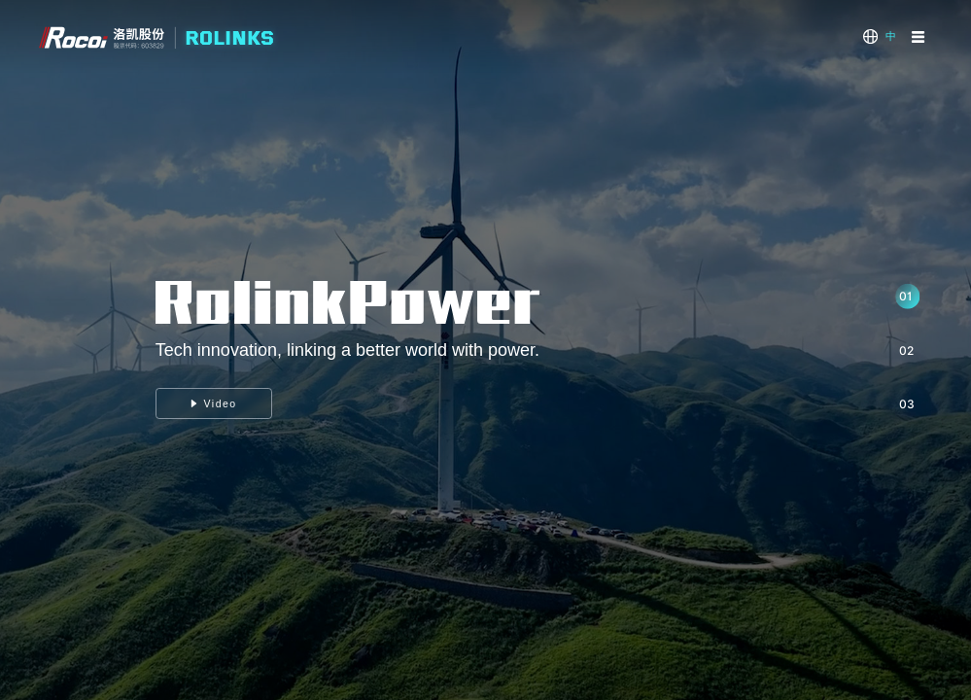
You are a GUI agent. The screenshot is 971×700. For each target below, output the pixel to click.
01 (905, 296)
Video (214, 403)
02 (906, 350)
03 (907, 404)
